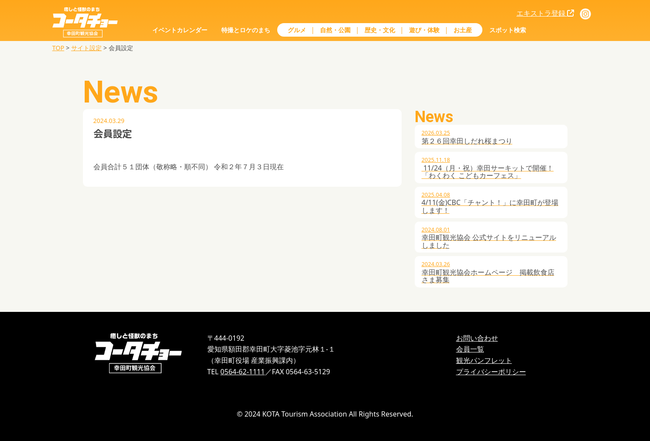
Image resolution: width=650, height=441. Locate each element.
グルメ (297, 30)
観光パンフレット (484, 360)
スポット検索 (507, 30)
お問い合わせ (477, 338)
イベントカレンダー (179, 30)
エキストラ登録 (545, 13)
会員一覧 (470, 349)
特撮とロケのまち (245, 30)
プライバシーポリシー (491, 371)
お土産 (463, 30)
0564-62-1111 (242, 371)
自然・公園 (335, 30)
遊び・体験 (424, 30)
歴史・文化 (380, 30)
